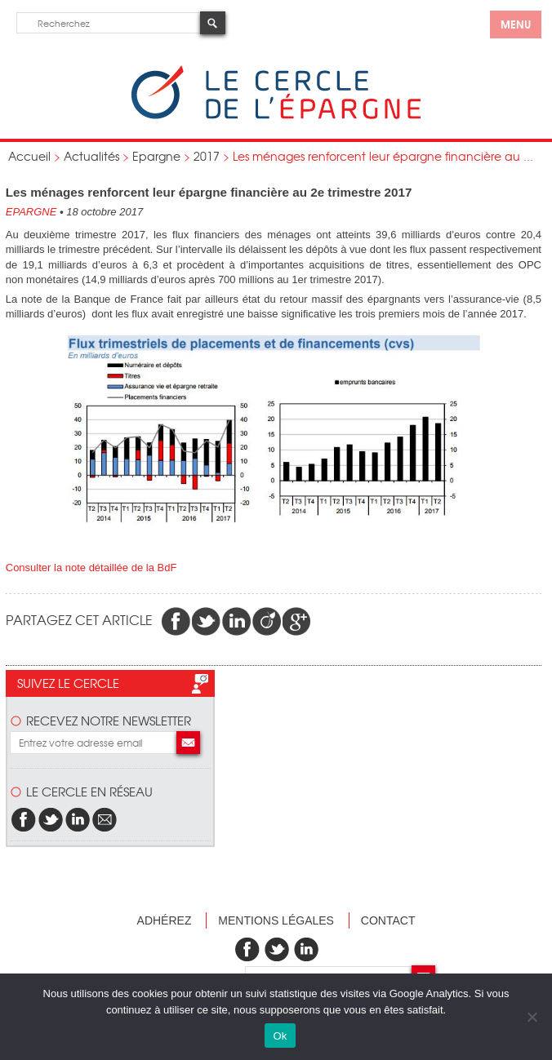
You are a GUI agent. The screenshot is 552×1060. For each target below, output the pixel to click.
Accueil (29, 156)
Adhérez (164, 920)
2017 (207, 156)
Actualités (91, 156)
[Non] (531, 1017)
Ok (280, 1036)
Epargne (156, 156)
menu (516, 24)
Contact (388, 920)
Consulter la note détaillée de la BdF (91, 567)
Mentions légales (276, 920)
